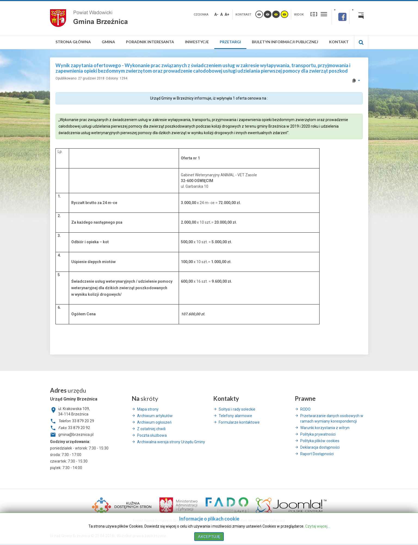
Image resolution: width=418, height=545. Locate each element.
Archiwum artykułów (155, 416)
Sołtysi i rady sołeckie (237, 409)
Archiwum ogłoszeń (154, 422)
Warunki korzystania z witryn (324, 428)
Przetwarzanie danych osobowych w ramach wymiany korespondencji (331, 418)
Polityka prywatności (318, 434)
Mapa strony (148, 409)
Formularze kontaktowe (239, 422)
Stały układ (313, 14)
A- (216, 14)
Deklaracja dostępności (320, 447)
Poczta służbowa (152, 435)
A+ (227, 14)
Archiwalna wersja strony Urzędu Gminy (171, 442)
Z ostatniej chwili (151, 429)
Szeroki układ (324, 14)
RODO (305, 409)
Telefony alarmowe (235, 416)
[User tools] (356, 80)
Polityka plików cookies (319, 441)
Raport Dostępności (317, 454)
